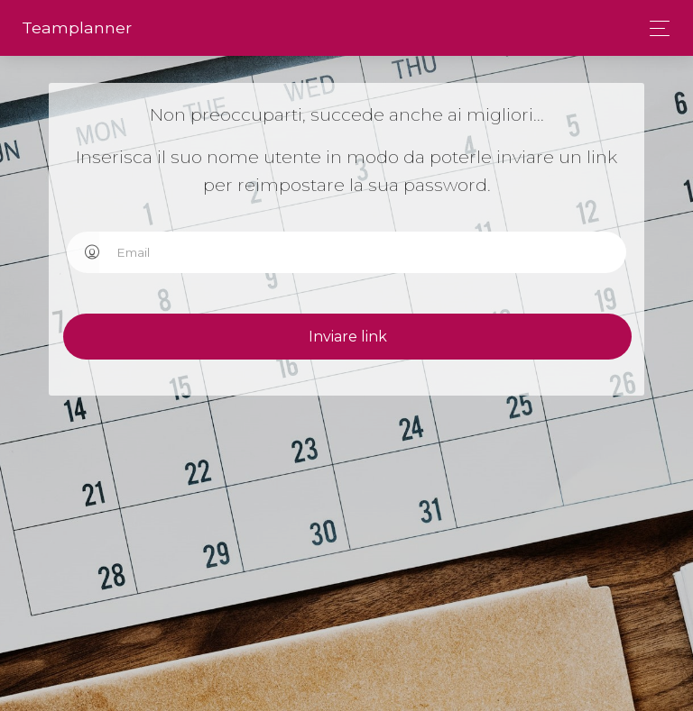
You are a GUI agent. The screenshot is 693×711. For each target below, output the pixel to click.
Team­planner (77, 27)
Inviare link (366, 337)
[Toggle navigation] (654, 28)
